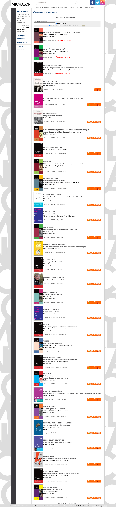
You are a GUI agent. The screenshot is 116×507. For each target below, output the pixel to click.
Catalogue (22, 10)
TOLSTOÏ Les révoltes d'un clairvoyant (53, 342)
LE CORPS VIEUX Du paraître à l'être (50, 213)
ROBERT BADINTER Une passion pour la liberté (52, 114)
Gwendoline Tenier (62, 70)
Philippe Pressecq (62, 149)
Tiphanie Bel (60, 329)
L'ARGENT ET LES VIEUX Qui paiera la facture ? (51, 310)
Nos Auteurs (22, 42)
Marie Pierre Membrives (51, 249)
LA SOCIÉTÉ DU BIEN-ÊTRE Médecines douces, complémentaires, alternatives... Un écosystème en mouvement (72, 392)
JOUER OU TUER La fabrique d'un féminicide (52, 260)
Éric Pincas (56, 427)
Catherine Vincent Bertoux (65, 216)
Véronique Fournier (49, 216)
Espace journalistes (21, 47)
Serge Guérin (47, 100)
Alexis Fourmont (48, 231)
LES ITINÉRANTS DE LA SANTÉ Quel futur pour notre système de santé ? (57, 441)
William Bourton (63, 378)
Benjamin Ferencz (49, 85)
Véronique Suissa (49, 395)
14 (74, 503)
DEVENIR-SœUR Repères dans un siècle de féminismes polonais (59, 457)
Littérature (20, 18)
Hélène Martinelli (49, 460)
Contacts (54, 7)
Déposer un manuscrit (76, 7)
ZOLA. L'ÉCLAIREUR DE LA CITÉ (54, 49)
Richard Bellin (63, 35)
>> (88, 503)
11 (69, 503)
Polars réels (47, 201)
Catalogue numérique (21, 36)
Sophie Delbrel (63, 51)
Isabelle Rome (60, 264)
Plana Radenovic (49, 70)
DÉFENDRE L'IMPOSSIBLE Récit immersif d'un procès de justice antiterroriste (60, 358)
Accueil (38, 7)
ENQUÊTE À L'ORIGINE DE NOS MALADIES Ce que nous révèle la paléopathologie (57, 424)
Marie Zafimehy (74, 70)
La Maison (45, 7)
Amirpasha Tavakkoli (50, 492)
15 (75, 503)
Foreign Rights (62, 7)
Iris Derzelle (47, 296)
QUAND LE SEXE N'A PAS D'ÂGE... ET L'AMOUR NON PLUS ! (63, 98)
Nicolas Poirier (63, 411)
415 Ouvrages (61, 17)
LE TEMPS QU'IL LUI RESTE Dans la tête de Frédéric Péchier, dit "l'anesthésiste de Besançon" (65, 196)
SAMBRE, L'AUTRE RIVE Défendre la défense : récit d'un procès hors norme (61, 472)
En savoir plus (96, 506)
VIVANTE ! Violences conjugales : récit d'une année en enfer (60, 325)
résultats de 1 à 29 (72, 17)
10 (68, 503)
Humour (19, 20)
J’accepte (104, 506)
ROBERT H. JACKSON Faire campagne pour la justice (54, 179)
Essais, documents (23, 14)
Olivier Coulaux (63, 132)
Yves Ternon (60, 182)
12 (71, 503)
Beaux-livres (21, 22)
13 (72, 503)
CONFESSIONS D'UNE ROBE (53, 147)
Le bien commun (49, 37)
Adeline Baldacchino (50, 35)
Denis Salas (47, 118)
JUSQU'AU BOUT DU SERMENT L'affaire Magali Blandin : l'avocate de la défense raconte (63, 66)
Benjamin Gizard (75, 132)
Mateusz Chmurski (62, 460)
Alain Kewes (62, 166)
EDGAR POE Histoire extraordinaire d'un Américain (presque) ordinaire (63, 162)
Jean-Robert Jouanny (65, 345)
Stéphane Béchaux (71, 329)
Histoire (45, 429)
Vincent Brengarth (62, 361)
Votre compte (89, 7)
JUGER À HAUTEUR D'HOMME (53, 278)
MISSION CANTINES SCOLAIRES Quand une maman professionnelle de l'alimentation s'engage (65, 245)
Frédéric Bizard (48, 444)
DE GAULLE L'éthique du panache (50, 375)
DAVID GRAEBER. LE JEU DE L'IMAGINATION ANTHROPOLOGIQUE (66, 130)
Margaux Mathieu (62, 475)
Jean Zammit (47, 427)
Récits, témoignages (23, 16)
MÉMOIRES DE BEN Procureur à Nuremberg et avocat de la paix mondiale (62, 82)
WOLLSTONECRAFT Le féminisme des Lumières (52, 488)
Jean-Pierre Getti (49, 280)
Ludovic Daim (60, 280)
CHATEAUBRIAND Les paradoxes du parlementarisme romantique (60, 228)
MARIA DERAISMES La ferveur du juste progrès (52, 293)
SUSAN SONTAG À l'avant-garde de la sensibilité (54, 407)
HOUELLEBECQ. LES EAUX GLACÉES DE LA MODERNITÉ (62, 32)
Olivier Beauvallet (49, 182)
